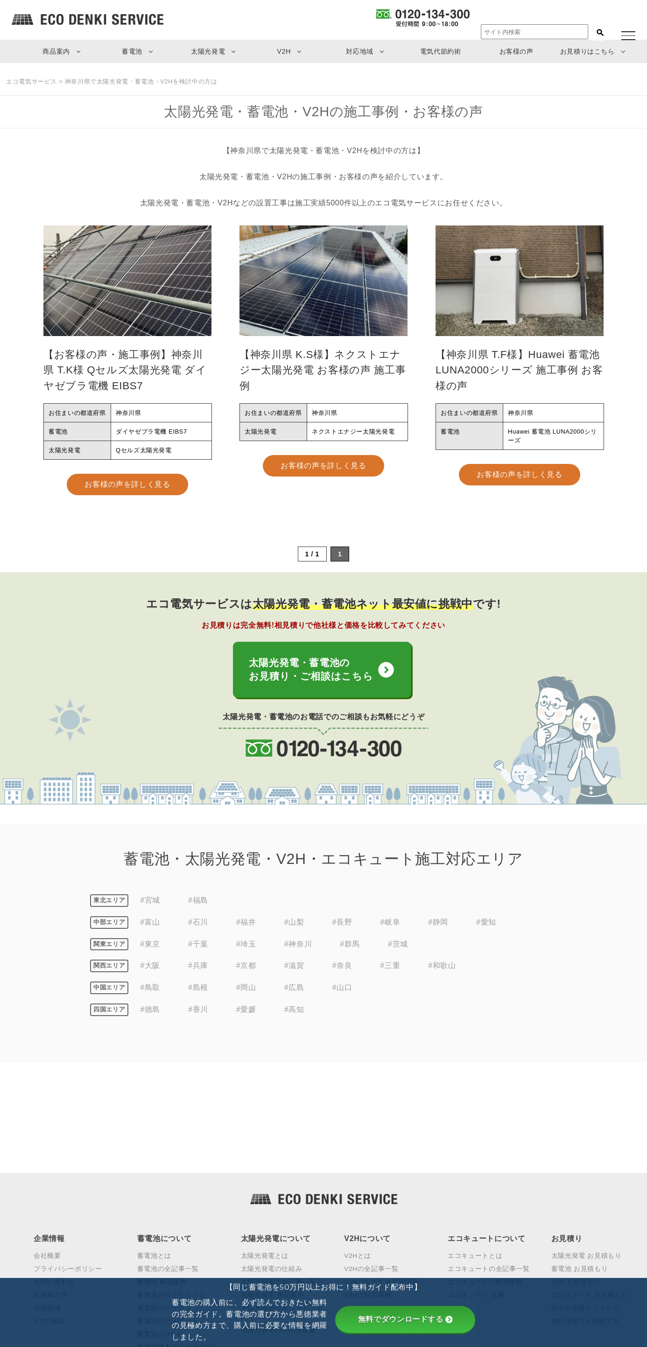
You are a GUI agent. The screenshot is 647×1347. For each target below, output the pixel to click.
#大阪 (150, 970)
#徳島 (150, 1013)
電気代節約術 (440, 51)
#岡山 (246, 992)
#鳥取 (150, 992)
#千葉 (198, 948)
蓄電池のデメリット (168, 1215)
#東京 (150, 948)
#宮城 (150, 904)
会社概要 (47, 1150)
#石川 (198, 926)
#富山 (150, 926)
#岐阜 (390, 926)
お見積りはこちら (587, 51)
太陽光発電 (208, 51)
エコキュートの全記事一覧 (489, 1162)
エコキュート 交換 (476, 1189)
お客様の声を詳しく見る (127, 484)
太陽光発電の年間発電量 (278, 1224)
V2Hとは (357, 1150)
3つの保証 (49, 1215)
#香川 (198, 1013)
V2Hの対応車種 (368, 1189)
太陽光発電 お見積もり (586, 1150)
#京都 (246, 970)
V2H (284, 51)
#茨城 (398, 948)
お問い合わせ (54, 1175)
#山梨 (294, 926)
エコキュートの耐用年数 (485, 1175)
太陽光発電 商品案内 (272, 1189)
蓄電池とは (154, 1150)
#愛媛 (246, 1013)
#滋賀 (294, 970)
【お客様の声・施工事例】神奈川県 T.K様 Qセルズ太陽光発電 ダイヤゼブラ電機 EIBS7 (125, 370)
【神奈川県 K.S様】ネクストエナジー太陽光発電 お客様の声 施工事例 (322, 370)
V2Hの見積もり (368, 1224)
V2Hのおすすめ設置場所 (381, 1175)
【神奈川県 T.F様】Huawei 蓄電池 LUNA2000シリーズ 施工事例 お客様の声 (519, 370)
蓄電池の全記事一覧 (168, 1162)
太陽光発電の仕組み (271, 1162)
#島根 (198, 992)
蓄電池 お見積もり (579, 1162)
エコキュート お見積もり (589, 1189)
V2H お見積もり (576, 1175)
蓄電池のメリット (164, 1202)
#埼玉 (246, 948)
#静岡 (438, 926)
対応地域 (359, 51)
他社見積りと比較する (585, 1215)
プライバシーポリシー (68, 1162)
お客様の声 (516, 51)
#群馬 (350, 948)
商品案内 (56, 51)
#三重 (390, 970)
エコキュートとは (475, 1150)
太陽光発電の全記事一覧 (278, 1175)
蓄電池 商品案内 (162, 1175)
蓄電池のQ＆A (159, 1228)
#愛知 (486, 926)
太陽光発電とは (264, 1150)
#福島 (198, 904)
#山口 (342, 992)
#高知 (294, 1013)
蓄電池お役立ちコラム (171, 1189)
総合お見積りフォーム (585, 1202)
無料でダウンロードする (405, 1319)
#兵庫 (198, 970)
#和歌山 (442, 970)
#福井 (246, 926)
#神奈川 (298, 948)
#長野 (342, 926)
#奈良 (342, 970)
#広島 (294, 992)
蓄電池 (132, 51)
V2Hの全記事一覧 (371, 1162)
